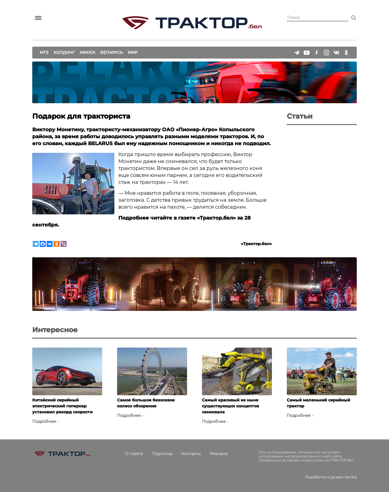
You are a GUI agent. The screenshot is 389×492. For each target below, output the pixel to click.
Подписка (162, 453)
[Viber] (63, 244)
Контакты (191, 453)
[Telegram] (36, 244)
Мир (132, 52)
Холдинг (64, 52)
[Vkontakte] (50, 244)
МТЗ (44, 52)
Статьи (300, 116)
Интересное (55, 330)
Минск (87, 52)
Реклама (218, 453)
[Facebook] (43, 244)
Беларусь (111, 52)
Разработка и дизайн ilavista (331, 477)
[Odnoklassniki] (57, 244)
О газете (134, 453)
